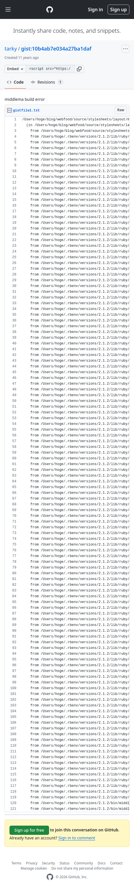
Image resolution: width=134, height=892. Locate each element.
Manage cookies (34, 868)
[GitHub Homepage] (49, 877)
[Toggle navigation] (8, 9)
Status (64, 863)
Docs (102, 863)
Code (15, 82)
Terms (16, 863)
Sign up (118, 9)
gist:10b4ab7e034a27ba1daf (56, 48)
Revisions (47, 82)
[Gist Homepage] (49, 9)
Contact (116, 863)
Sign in (95, 9)
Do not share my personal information (82, 868)
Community (83, 863)
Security (48, 863)
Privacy (31, 863)
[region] (67, 464)
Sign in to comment (76, 838)
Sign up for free (29, 830)
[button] (79, 69)
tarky (11, 48)
